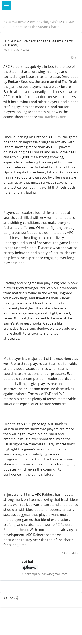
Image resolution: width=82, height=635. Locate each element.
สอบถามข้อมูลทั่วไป (45, 22)
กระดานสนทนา (14, 22)
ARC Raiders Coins (52, 117)
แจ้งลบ (74, 58)
